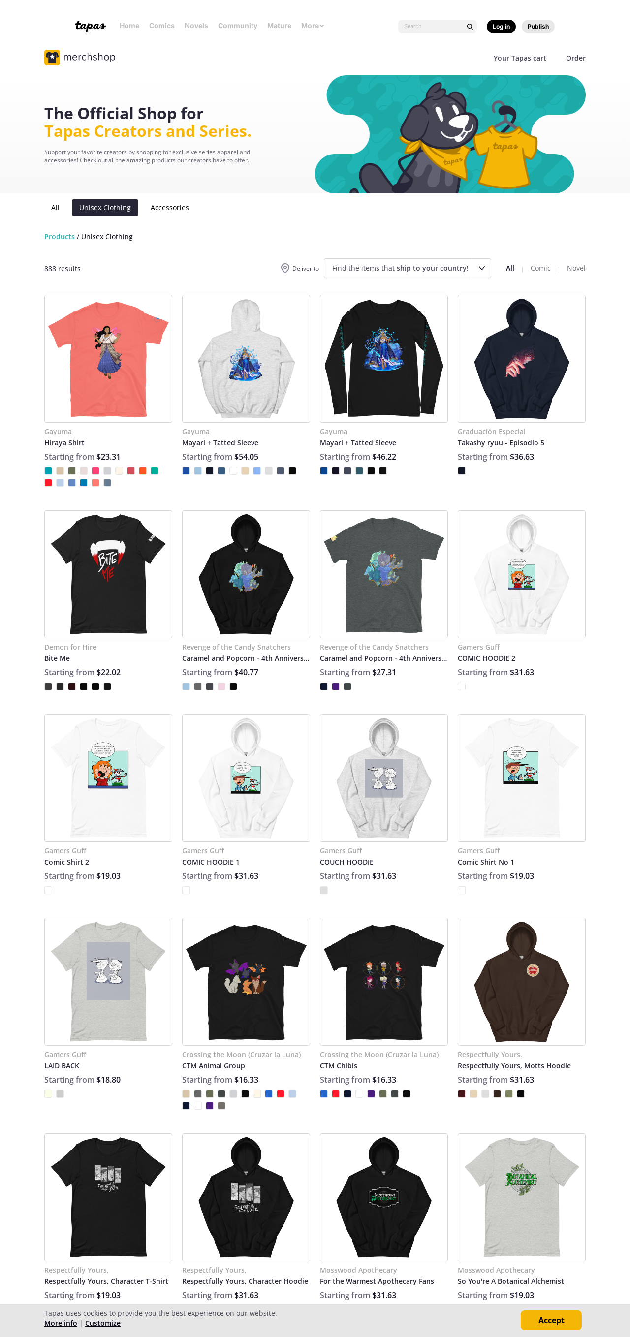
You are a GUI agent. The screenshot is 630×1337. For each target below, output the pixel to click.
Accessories (170, 207)
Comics (162, 25)
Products (59, 236)
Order (576, 57)
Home (129, 25)
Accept (551, 1320)
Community (237, 25)
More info (60, 1323)
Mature (279, 25)
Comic (541, 268)
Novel (576, 268)
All (55, 207)
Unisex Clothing (105, 207)
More (313, 25)
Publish (538, 26)
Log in (501, 26)
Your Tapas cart (520, 57)
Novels (196, 25)
